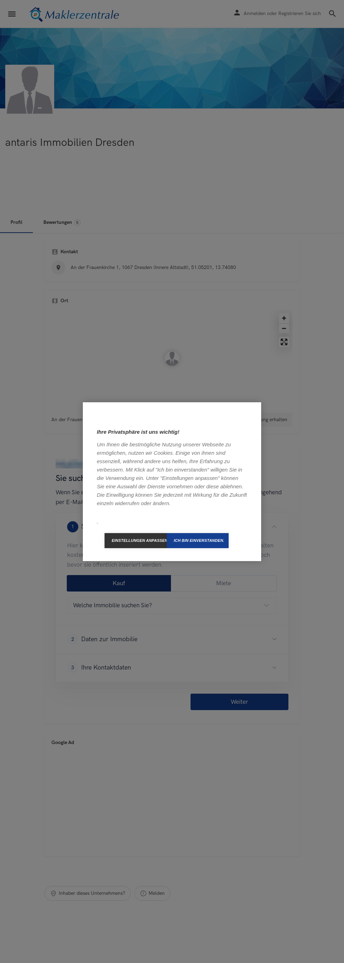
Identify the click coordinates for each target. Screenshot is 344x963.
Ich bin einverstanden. (199, 540)
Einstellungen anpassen (139, 540)
